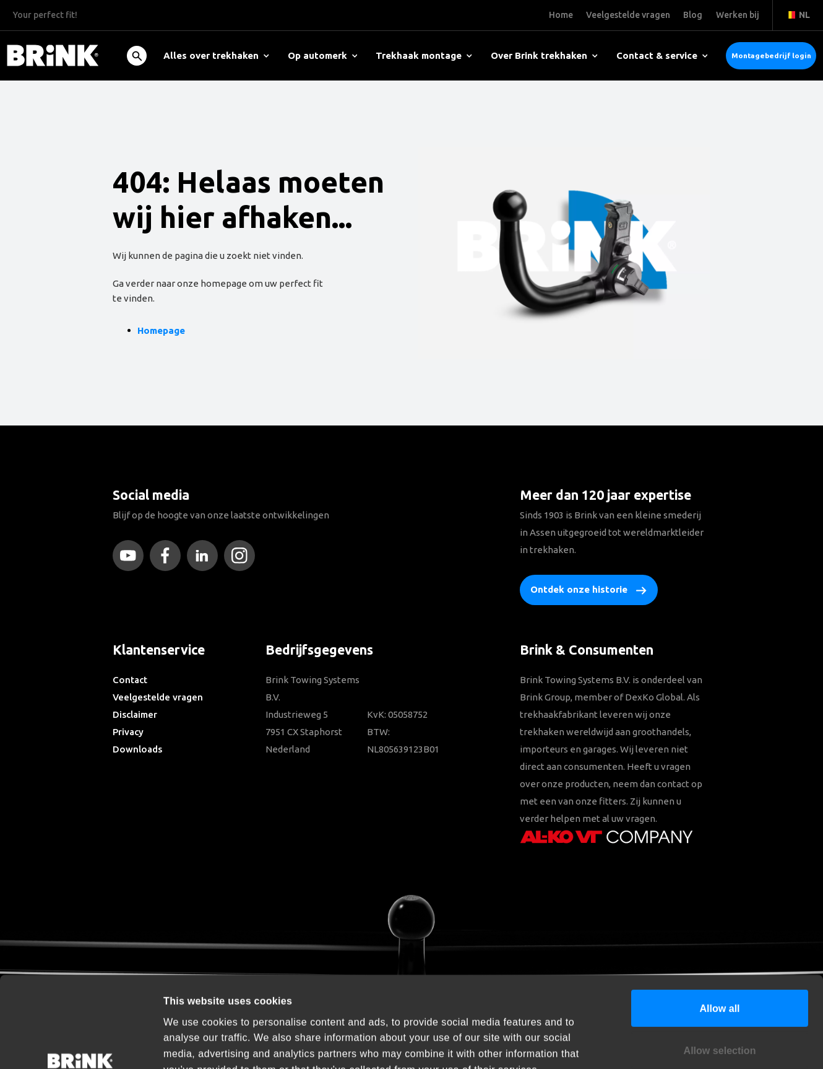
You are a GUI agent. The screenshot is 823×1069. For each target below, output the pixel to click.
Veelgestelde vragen (158, 697)
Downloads (137, 749)
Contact (130, 679)
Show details (674, 1044)
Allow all (719, 930)
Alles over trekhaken (216, 55)
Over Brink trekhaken (544, 55)
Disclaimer (135, 714)
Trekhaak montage (424, 55)
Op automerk (323, 55)
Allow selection (720, 972)
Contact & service (662, 55)
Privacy (128, 731)
